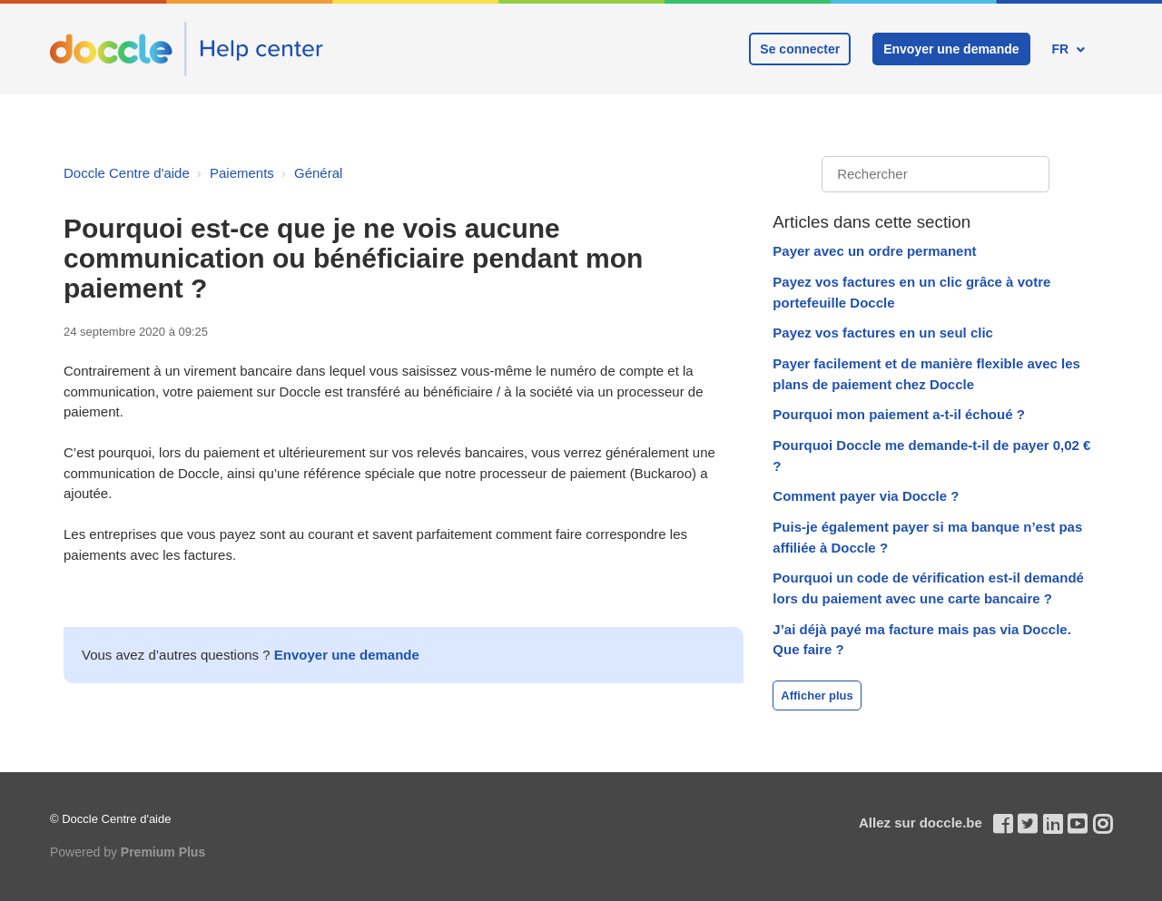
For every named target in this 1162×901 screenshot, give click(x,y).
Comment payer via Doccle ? (866, 496)
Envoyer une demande (951, 49)
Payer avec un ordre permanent (874, 251)
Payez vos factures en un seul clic (883, 332)
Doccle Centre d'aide (127, 173)
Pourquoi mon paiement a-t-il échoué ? (899, 414)
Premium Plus (163, 852)
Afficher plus (816, 695)
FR (1061, 49)
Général (318, 173)
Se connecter (800, 49)
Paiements (242, 173)
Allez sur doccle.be (920, 822)
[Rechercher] (935, 174)
